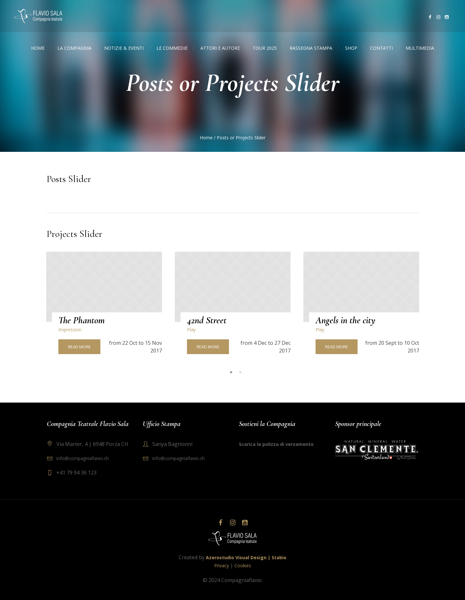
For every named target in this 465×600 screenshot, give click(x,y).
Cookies (242, 565)
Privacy (221, 565)
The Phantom (81, 320)
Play (191, 329)
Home (206, 138)
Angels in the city (346, 320)
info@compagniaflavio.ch (82, 458)
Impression (69, 329)
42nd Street (206, 320)
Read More (79, 347)
